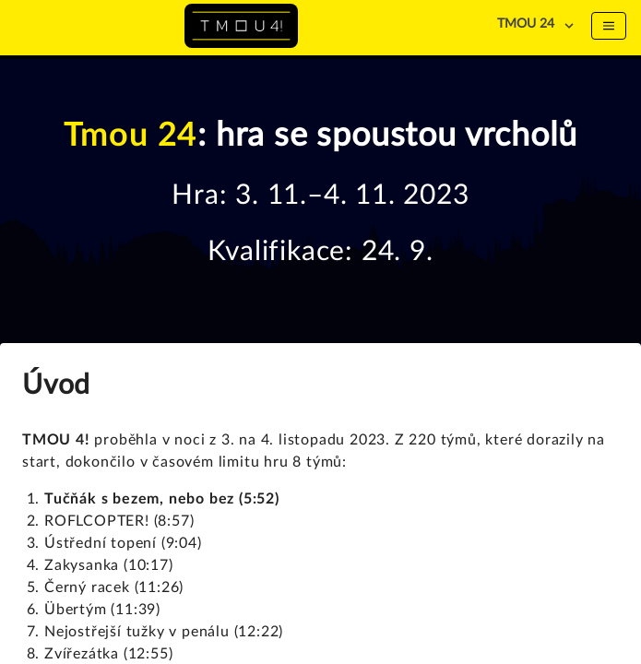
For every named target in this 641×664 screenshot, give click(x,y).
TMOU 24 (525, 24)
